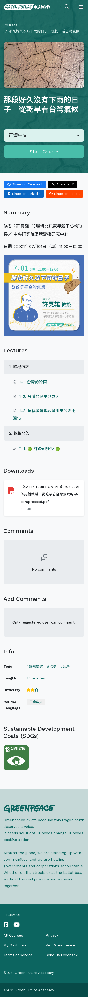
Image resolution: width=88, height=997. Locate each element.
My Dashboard (16, 945)
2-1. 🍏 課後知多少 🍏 (39, 448)
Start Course (44, 151)
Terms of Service (18, 955)
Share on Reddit (64, 194)
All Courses (13, 935)
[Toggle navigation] (81, 7)
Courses (10, 25)
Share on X (62, 184)
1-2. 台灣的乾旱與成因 (39, 396)
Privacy (52, 935)
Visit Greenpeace (60, 945)
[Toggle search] (67, 7)
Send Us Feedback (62, 955)
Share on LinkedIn (24, 194)
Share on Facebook (25, 184)
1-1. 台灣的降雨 (33, 382)
